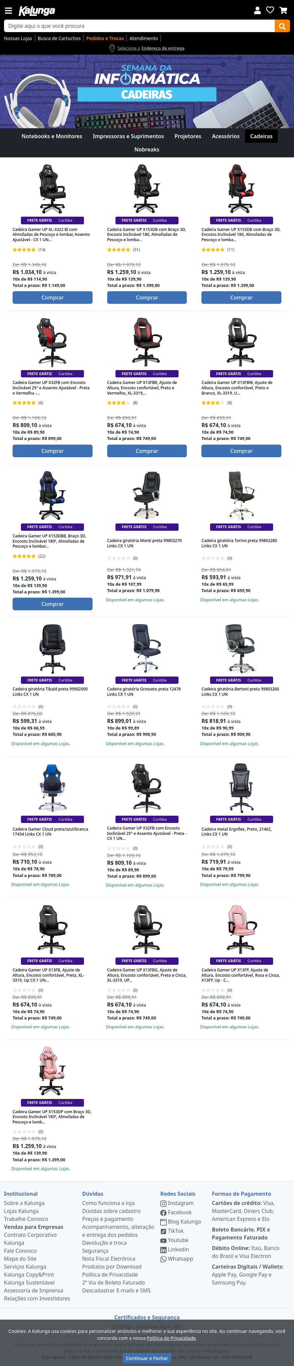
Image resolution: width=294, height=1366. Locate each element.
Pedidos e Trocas (105, 38)
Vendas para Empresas (33, 1226)
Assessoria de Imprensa (33, 1290)
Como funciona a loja (108, 1203)
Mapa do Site (20, 1258)
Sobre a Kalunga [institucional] (24, 1203)
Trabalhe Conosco (26, 1219)
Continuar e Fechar (147, 1358)
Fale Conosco (20, 1250)
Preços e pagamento (107, 1219)
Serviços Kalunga (25, 1266)
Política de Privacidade (110, 1274)
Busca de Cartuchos (59, 38)
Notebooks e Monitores (52, 136)
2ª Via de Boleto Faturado (113, 1282)
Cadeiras (261, 136)
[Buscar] (282, 26)
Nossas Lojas (18, 38)
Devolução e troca (104, 1242)
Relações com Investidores (37, 1298)
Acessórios (226, 136)
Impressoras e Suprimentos (128, 136)
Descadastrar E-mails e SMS (116, 1290)
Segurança (95, 1250)
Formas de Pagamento (241, 1193)
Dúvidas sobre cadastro (111, 1211)
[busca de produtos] (139, 26)
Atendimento (143, 38)
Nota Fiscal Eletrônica (108, 1258)
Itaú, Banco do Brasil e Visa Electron (246, 1252)
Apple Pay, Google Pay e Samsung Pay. (248, 1274)
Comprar (52, 297)
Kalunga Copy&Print (29, 1274)
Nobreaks (146, 149)
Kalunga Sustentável (29, 1282)
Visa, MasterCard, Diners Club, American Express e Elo (243, 1211)
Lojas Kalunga (21, 1211)
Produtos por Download (111, 1266)
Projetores (188, 136)
